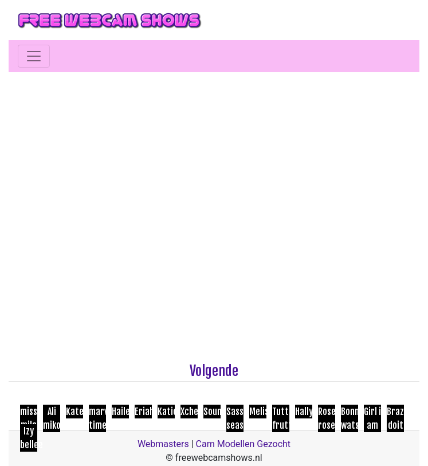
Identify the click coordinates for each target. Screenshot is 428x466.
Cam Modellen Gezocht (243, 443)
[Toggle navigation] (34, 56)
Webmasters (163, 443)
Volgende (214, 370)
